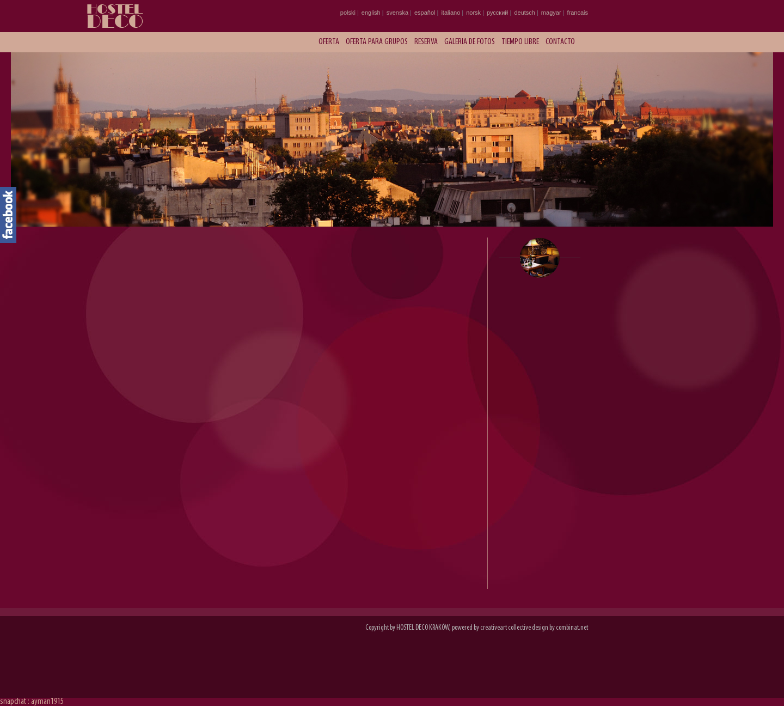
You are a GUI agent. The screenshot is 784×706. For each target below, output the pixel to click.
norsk (473, 12)
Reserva (426, 42)
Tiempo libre (520, 42)
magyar (551, 12)
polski (348, 12)
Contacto (560, 42)
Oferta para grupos (377, 42)
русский (497, 12)
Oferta (328, 42)
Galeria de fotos (469, 42)
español (425, 12)
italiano (450, 12)
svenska (397, 12)
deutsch (524, 12)
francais (577, 12)
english (371, 12)
